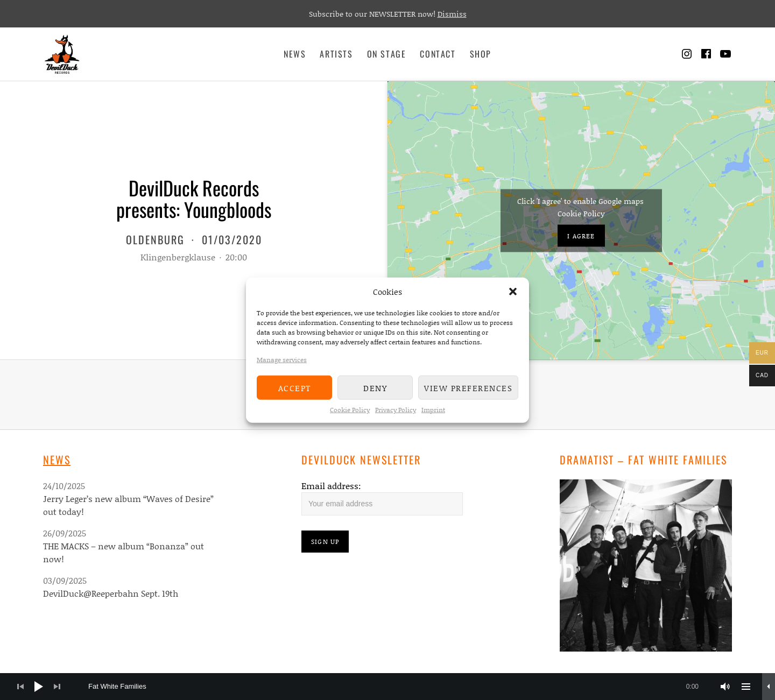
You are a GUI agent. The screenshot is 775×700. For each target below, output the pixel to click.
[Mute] (725, 686)
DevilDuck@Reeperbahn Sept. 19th (110, 593)
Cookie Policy (350, 409)
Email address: (331, 485)
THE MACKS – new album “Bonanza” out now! (123, 552)
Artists (336, 53)
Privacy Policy (395, 409)
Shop (480, 53)
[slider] (399, 686)
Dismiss (452, 13)
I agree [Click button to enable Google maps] (581, 235)
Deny (375, 387)
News (295, 53)
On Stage (386, 53)
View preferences (468, 387)
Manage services (282, 359)
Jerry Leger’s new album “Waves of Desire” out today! (128, 505)
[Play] (38, 686)
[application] (387, 686)
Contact (437, 53)
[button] (513, 291)
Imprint (433, 409)
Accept (294, 387)
